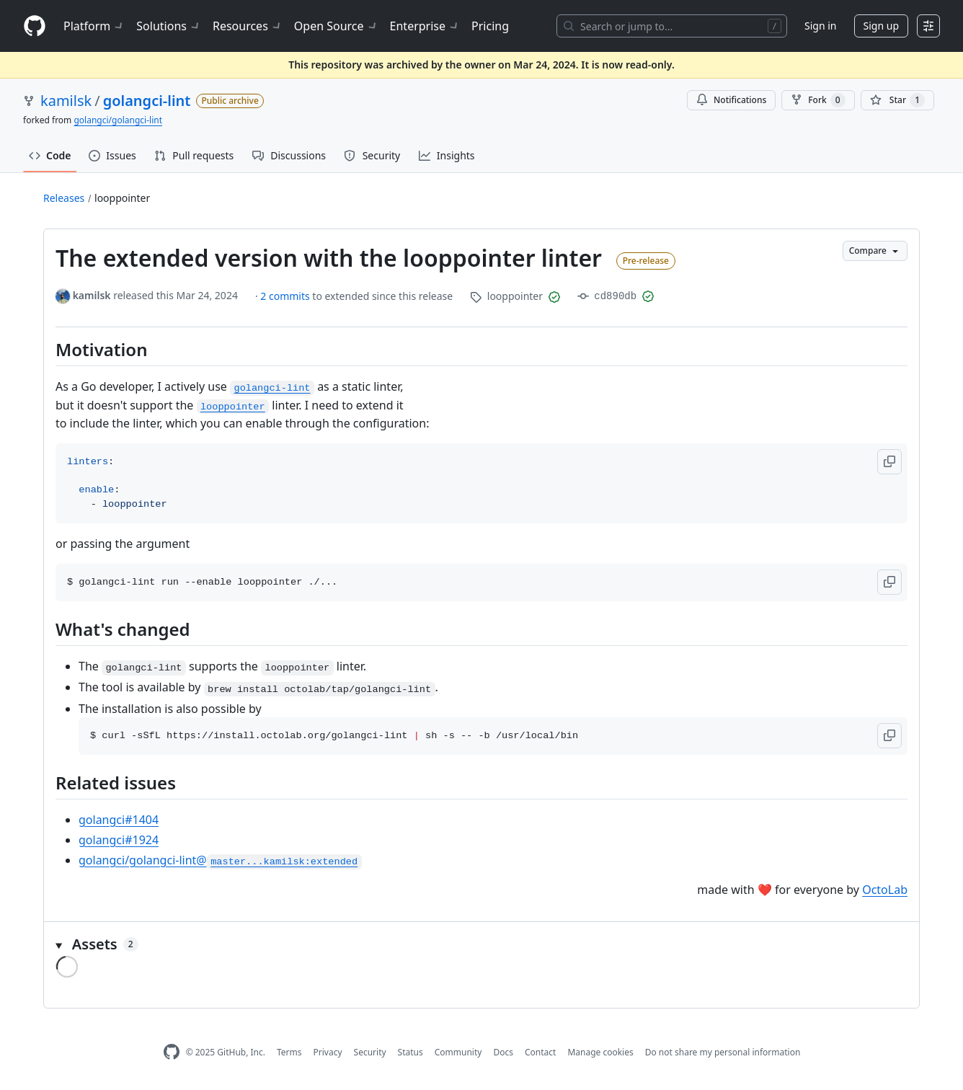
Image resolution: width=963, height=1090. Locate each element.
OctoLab (884, 890)
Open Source (336, 26)
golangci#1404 (119, 820)
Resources (248, 26)
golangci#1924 (119, 840)
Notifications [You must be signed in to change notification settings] (731, 100)
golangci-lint (147, 100)
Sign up (881, 25)
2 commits (286, 296)
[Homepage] (34, 26)
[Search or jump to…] (671, 26)
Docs (503, 1052)
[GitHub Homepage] (171, 1052)
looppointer (122, 198)
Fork (818, 100)
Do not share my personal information (723, 1052)
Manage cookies (600, 1052)
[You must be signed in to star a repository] (897, 100)
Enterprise (425, 26)
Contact (540, 1052)
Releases (63, 198)
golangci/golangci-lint (118, 120)
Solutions (168, 26)
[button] (889, 461)
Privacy (328, 1052)
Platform (94, 26)
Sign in (820, 25)
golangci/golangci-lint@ (220, 860)
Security (370, 1052)
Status (410, 1052)
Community (458, 1052)
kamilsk (66, 100)
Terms (289, 1052)
